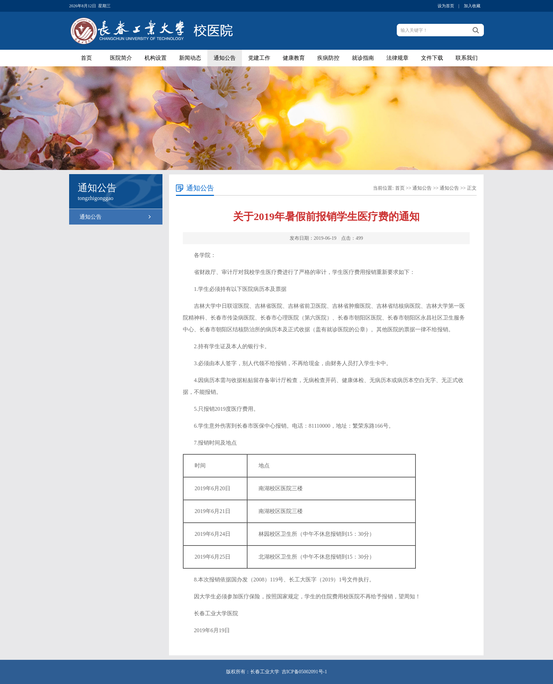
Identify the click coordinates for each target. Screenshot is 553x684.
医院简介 (121, 58)
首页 (86, 58)
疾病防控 (328, 58)
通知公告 (225, 58)
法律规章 (397, 58)
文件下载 (432, 58)
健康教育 (294, 58)
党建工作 (259, 58)
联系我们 (467, 58)
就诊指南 (363, 58)
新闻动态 (190, 58)
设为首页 (446, 5)
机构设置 (155, 58)
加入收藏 (472, 5)
